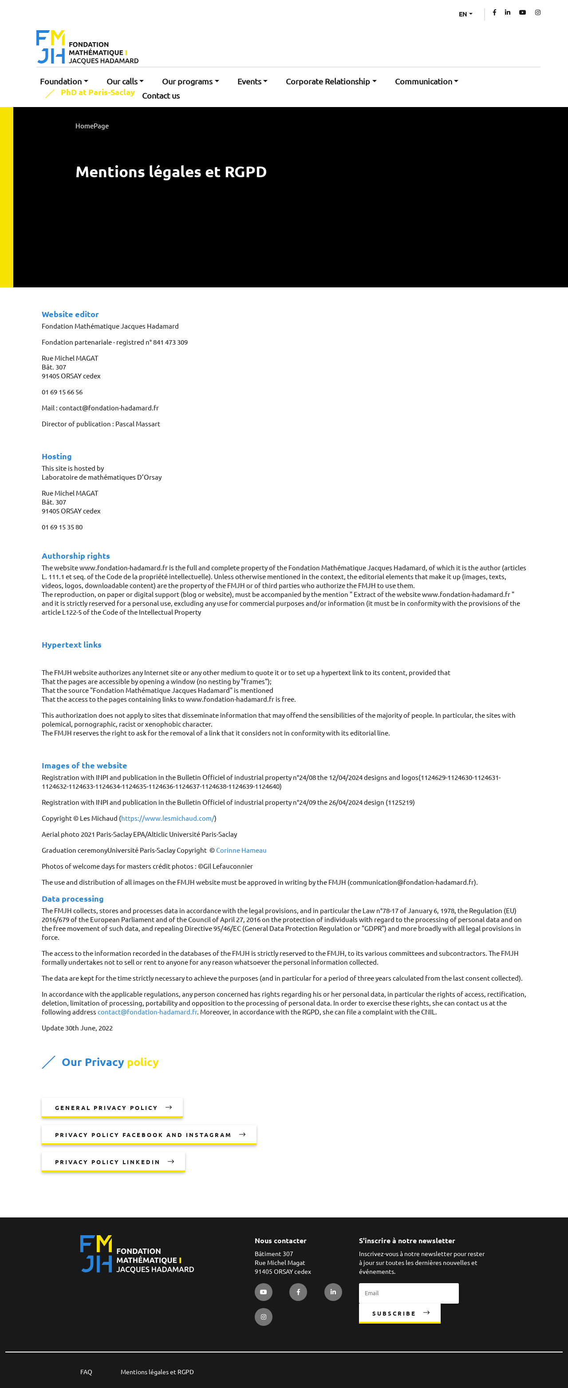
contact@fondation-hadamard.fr (147, 1012)
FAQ (86, 1372)
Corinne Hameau (241, 850)
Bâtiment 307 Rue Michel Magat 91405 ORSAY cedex (283, 1262)
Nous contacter (281, 1241)
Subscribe (394, 1313)
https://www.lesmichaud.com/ (167, 818)
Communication (423, 81)
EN (463, 14)
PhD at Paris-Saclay (98, 92)
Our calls (122, 81)
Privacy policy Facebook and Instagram (143, 1135)
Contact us (161, 95)
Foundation (61, 81)
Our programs (187, 81)
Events (249, 81)
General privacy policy (106, 1108)
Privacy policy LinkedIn (108, 1162)
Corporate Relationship (328, 81)
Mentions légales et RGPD (157, 1372)
